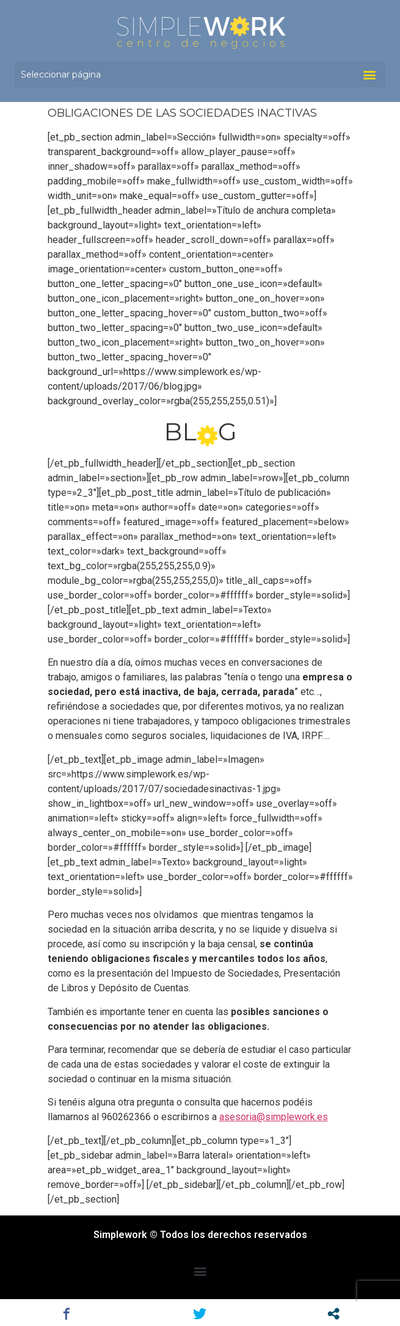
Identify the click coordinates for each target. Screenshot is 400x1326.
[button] (369, 74)
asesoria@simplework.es (273, 1117)
